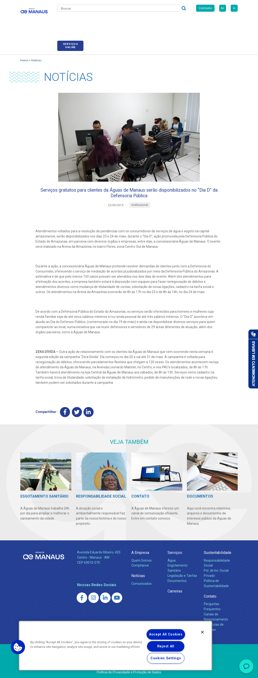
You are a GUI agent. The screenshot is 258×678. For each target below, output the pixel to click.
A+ (222, 8)
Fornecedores (191, 21)
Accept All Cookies (166, 634)
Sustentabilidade (217, 551)
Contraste (205, 8)
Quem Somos (141, 559)
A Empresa (140, 551)
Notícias (36, 55)
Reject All (165, 646)
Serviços (175, 551)
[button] (18, 647)
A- (234, 8)
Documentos (177, 579)
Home (24, 55)
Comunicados (141, 582)
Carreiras (166, 21)
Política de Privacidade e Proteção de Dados (129, 671)
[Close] (202, 632)
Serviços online (225, 21)
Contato (210, 595)
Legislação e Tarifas (182, 574)
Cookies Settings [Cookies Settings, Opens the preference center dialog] (165, 658)
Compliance (140, 564)
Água (172, 559)
